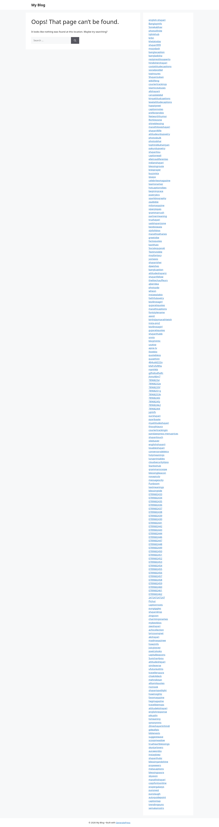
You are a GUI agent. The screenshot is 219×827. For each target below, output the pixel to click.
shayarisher (155, 262)
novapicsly (154, 476)
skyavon (153, 775)
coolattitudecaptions (160, 66)
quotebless (155, 355)
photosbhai (155, 141)
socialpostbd (156, 69)
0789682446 (155, 537)
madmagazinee (157, 640)
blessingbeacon (157, 472)
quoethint (154, 358)
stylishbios (154, 230)
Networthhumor (158, 116)
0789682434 (155, 497)
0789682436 (155, 504)
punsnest (154, 790)
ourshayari (155, 415)
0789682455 (155, 569)
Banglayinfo (155, 23)
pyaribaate (154, 419)
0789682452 (155, 558)
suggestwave (156, 736)
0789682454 (155, 565)
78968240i (154, 398)
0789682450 (155, 551)
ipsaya (152, 176)
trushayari (154, 219)
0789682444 (155, 533)
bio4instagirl (156, 301)
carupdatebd (156, 94)
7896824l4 (154, 408)
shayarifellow (156, 276)
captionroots (156, 604)
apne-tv (153, 348)
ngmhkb (153, 369)
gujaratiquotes (157, 305)
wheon (152, 291)
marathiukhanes (158, 233)
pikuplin (153, 715)
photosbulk (155, 137)
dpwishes (154, 266)
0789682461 (155, 590)
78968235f (154, 387)
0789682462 (155, 594)
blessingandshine (158, 761)
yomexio (153, 259)
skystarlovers (156, 747)
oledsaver (154, 440)
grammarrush (156, 212)
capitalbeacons (157, 654)
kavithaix (154, 244)
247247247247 (157, 597)
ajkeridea (154, 283)
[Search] (75, 40)
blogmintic (154, 340)
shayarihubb (156, 333)
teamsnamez (156, 184)
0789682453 (155, 562)
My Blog (38, 5)
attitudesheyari (157, 661)
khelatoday (155, 41)
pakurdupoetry (157, 148)
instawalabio (156, 294)
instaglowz (154, 754)
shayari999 (155, 45)
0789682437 (155, 508)
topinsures (154, 73)
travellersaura (156, 672)
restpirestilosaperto (159, 59)
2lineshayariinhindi (159, 726)
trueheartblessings (159, 743)
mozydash (154, 48)
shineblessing (156, 123)
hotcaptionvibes (157, 187)
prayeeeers (155, 765)
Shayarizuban (156, 77)
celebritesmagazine (159, 180)
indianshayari (156, 162)
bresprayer (155, 169)
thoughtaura (156, 426)
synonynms (155, 722)
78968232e (155, 383)
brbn (151, 37)
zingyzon (154, 615)
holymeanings (156, 455)
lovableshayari (157, 447)
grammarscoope (158, 469)
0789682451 (155, 554)
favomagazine (156, 697)
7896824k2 (155, 405)
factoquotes (155, 241)
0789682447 (155, 540)
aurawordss (155, 751)
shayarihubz (155, 758)
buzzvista (154, 173)
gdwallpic (154, 729)
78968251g (155, 390)
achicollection (156, 629)
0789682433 (155, 494)
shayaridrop (155, 611)
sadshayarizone (157, 223)
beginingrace (156, 191)
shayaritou (154, 152)
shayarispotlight (158, 690)
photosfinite (155, 30)
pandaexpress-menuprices (163, 433)
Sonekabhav (155, 27)
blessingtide (155, 490)
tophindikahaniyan (159, 144)
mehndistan (155, 679)
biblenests (154, 733)
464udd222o (156, 362)
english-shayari (157, 20)
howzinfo (154, 644)
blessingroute (156, 166)
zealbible (154, 201)
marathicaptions (158, 308)
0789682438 (155, 512)
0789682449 (155, 547)
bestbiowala (155, 226)
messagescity (156, 480)
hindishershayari (158, 62)
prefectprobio (156, 112)
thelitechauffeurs (158, 280)
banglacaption (157, 52)
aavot (152, 316)
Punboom (154, 483)
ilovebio (153, 351)
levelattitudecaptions (160, 102)
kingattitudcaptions (159, 98)
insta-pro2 (154, 323)
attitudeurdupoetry (159, 134)
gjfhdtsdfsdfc (156, 373)
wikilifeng (154, 80)
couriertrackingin (158, 430)
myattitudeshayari (159, 423)
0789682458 (155, 579)
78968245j (154, 401)
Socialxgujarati (157, 248)
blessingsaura (156, 772)
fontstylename (157, 312)
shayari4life (155, 130)
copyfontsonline (157, 783)
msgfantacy (155, 255)
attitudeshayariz (158, 273)
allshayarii (154, 91)
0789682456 (155, 572)
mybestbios (155, 622)
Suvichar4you (156, 658)
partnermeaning (158, 216)
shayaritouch (156, 437)
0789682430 (155, 519)
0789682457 (155, 576)
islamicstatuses (157, 87)
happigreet (155, 105)
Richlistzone (155, 119)
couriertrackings (158, 84)
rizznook (153, 686)
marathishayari (157, 779)
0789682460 (155, 587)
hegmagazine (156, 701)
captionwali (155, 155)
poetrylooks (155, 651)
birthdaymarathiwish (160, 319)
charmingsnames (158, 619)
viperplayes (155, 209)
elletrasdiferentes (158, 159)
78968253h (155, 394)
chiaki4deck (155, 676)
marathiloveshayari (159, 127)
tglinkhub (154, 34)
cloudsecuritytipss (159, 462)
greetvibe (154, 237)
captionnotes (156, 109)
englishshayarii (157, 444)
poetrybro (154, 194)
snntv (152, 337)
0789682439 (155, 515)
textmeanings (156, 487)
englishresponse (158, 711)
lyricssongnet (156, 633)
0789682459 (155, 583)
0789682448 (155, 544)
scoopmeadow (157, 740)
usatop (152, 344)
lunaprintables (157, 458)
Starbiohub (155, 465)
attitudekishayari (158, 708)
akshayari (154, 636)
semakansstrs (156, 808)
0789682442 (155, 526)
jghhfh (152, 412)
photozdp (154, 287)
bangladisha (155, 55)
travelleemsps (156, 704)
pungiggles (155, 608)
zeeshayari (154, 626)
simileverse (155, 665)
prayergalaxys (156, 786)
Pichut (152, 601)
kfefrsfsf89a (155, 365)
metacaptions (156, 768)
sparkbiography (157, 198)
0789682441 (155, 522)
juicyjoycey (154, 647)
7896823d (154, 380)
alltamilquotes (157, 683)
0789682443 (155, 530)
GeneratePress (123, 822)
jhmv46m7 (154, 376)
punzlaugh (154, 793)
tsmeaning (154, 718)
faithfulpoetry (156, 298)
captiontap (155, 801)
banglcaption (156, 269)
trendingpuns (156, 804)
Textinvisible (155, 251)
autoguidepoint (157, 797)
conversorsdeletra (159, 451)
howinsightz (155, 694)
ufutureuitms (156, 669)
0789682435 (155, 501)
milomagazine (156, 205)
